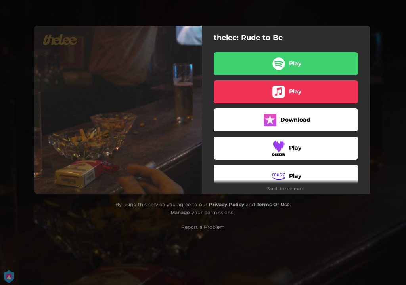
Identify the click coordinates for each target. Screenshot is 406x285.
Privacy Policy (226, 204)
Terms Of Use (273, 204)
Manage (180, 212)
